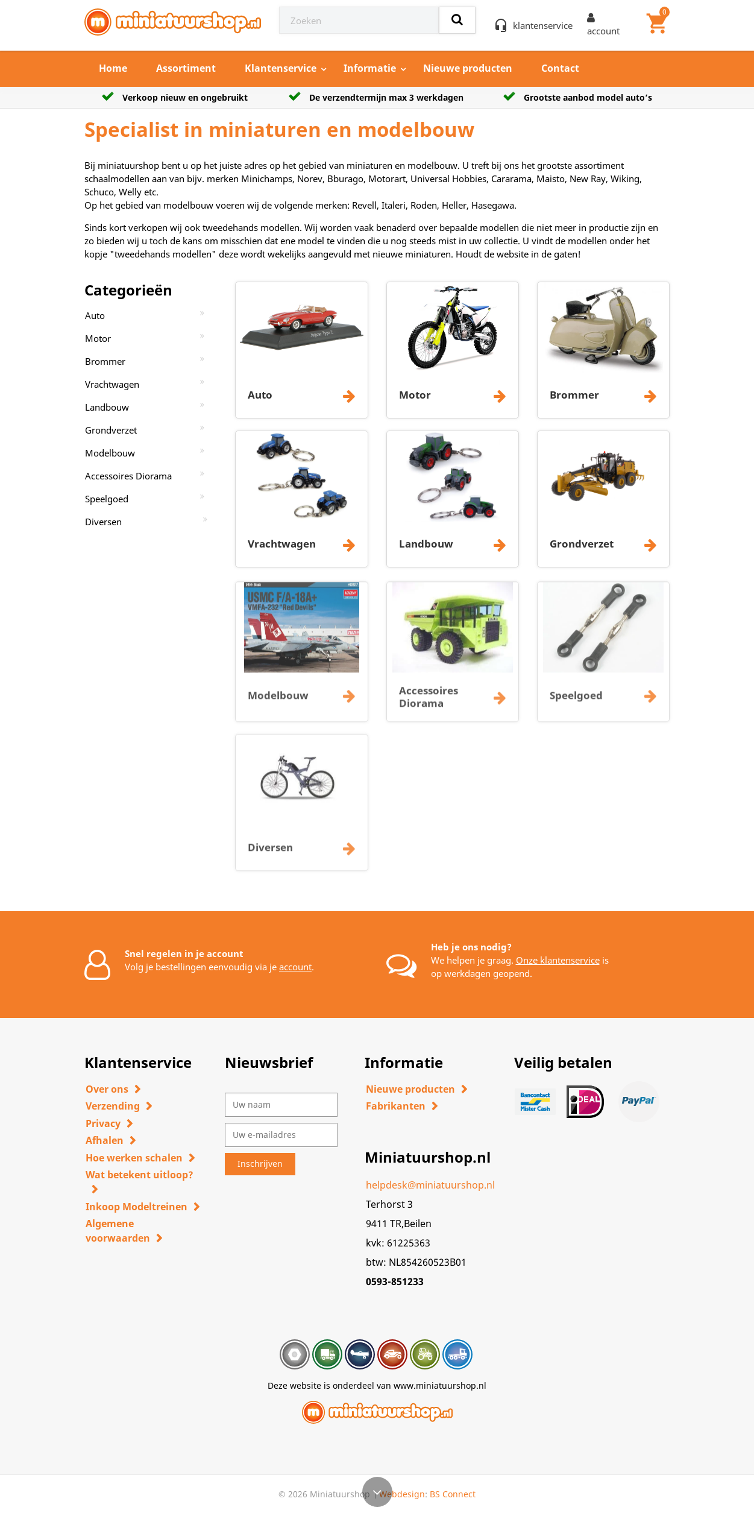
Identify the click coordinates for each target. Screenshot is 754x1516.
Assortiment (186, 68)
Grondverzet (111, 430)
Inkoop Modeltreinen (136, 1206)
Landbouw (107, 407)
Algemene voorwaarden (118, 1231)
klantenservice (543, 25)
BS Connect (453, 1494)
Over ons (107, 1089)
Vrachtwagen (112, 384)
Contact (560, 68)
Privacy (103, 1123)
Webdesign (402, 1494)
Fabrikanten (396, 1106)
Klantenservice (280, 68)
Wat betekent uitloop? (139, 1174)
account (295, 967)
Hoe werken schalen (134, 1157)
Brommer (105, 361)
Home (113, 68)
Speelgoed (106, 499)
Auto (95, 315)
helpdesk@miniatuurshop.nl (430, 1185)
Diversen (103, 522)
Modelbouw (110, 453)
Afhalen (105, 1140)
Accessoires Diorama (128, 476)
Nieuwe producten (467, 68)
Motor (98, 338)
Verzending (113, 1106)
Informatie (370, 68)
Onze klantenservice (558, 960)
